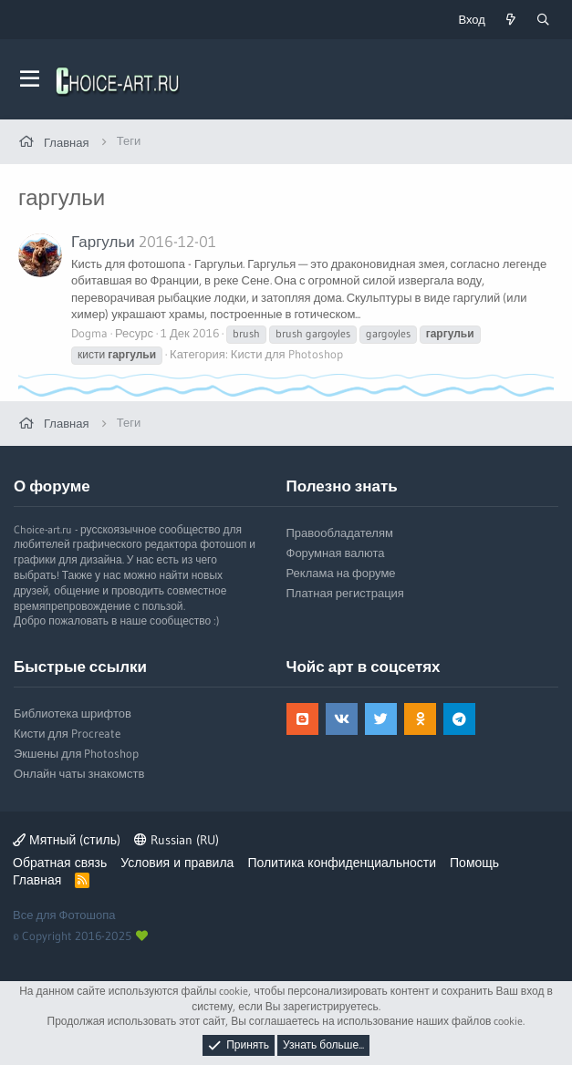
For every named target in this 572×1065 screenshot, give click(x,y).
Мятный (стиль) (66, 840)
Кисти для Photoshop (287, 353)
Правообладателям (339, 532)
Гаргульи (103, 241)
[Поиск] (542, 20)
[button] (30, 79)
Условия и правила (177, 862)
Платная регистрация (345, 592)
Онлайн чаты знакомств (79, 773)
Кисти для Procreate (67, 733)
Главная (37, 880)
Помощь (474, 862)
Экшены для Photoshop (76, 753)
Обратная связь (60, 862)
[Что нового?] (510, 20)
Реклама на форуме (341, 572)
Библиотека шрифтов (72, 713)
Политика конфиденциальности (341, 862)
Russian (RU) (176, 840)
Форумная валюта (335, 552)
